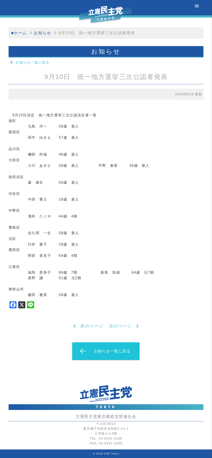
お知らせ (42, 33)
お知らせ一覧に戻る (29, 62)
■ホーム (19, 33)
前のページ (91, 326)
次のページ (120, 326)
